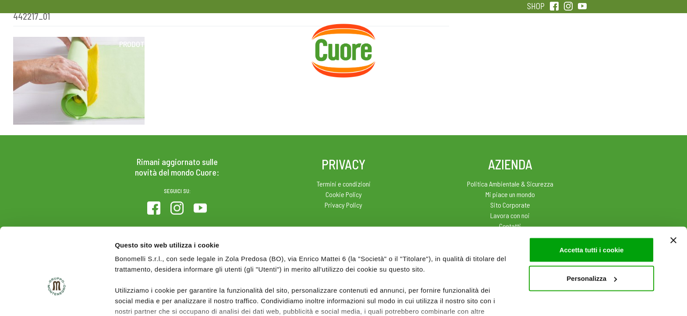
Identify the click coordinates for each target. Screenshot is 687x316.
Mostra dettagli (138, 298)
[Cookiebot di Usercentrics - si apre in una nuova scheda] (56, 298)
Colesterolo (204, 44)
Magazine (413, 44)
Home (343, 34)
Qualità (482, 44)
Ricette (274, 44)
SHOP (536, 6)
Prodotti (135, 44)
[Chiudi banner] (673, 183)
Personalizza (592, 222)
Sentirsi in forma (552, 44)
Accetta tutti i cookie (592, 193)
